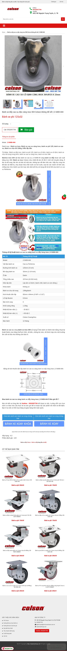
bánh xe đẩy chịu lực (45, 646)
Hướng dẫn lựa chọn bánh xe (11, 623)
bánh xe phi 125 (47, 146)
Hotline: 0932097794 (42, 631)
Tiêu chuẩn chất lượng (9, 631)
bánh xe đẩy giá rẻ (29, 648)
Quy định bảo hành (8, 628)
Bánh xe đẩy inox (15, 152)
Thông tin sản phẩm (8, 137)
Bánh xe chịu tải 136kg (13, 148)
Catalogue (53, 1)
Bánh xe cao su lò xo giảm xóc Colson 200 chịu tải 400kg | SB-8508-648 (17, 586)
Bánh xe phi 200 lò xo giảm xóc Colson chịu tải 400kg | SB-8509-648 (50, 551)
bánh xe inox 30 (44, 154)
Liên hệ (61, 1)
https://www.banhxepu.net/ (34, 644)
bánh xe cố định (39, 152)
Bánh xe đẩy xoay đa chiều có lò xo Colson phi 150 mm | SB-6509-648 (50, 480)
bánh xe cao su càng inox (28, 154)
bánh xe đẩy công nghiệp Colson (42, 648)
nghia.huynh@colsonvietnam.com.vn (45, 624)
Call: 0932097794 (10, 130)
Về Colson (6, 620)
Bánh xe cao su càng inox (31, 146)
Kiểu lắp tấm (27, 148)
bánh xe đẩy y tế (54, 646)
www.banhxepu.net (41, 626)
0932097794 (37, 10)
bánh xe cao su (21, 252)
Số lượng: (5, 124)
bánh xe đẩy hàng (38, 252)
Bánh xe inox (15, 146)
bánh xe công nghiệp (8, 646)
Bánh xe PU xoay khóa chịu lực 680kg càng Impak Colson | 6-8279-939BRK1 (49, 586)
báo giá (28, 405)
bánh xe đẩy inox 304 (34, 646)
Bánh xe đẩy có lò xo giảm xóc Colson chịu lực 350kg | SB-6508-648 (50, 516)
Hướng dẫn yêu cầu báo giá (10, 625)
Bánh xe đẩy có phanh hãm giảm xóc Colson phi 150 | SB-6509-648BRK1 (17, 516)
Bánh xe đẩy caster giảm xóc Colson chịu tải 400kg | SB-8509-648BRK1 (17, 551)
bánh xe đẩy (17, 646)
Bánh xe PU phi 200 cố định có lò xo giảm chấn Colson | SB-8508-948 (17, 480)
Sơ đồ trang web (8, 633)
